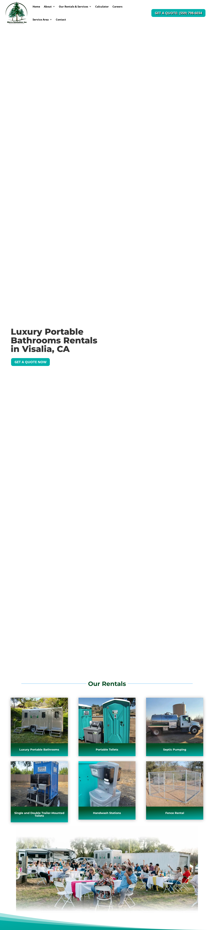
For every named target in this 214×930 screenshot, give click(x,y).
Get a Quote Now (30, 362)
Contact (61, 19)
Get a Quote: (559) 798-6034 (178, 13)
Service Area (41, 19)
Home (36, 6)
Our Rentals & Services (73, 6)
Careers (117, 6)
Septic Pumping (174, 749)
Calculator (102, 6)
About (48, 6)
